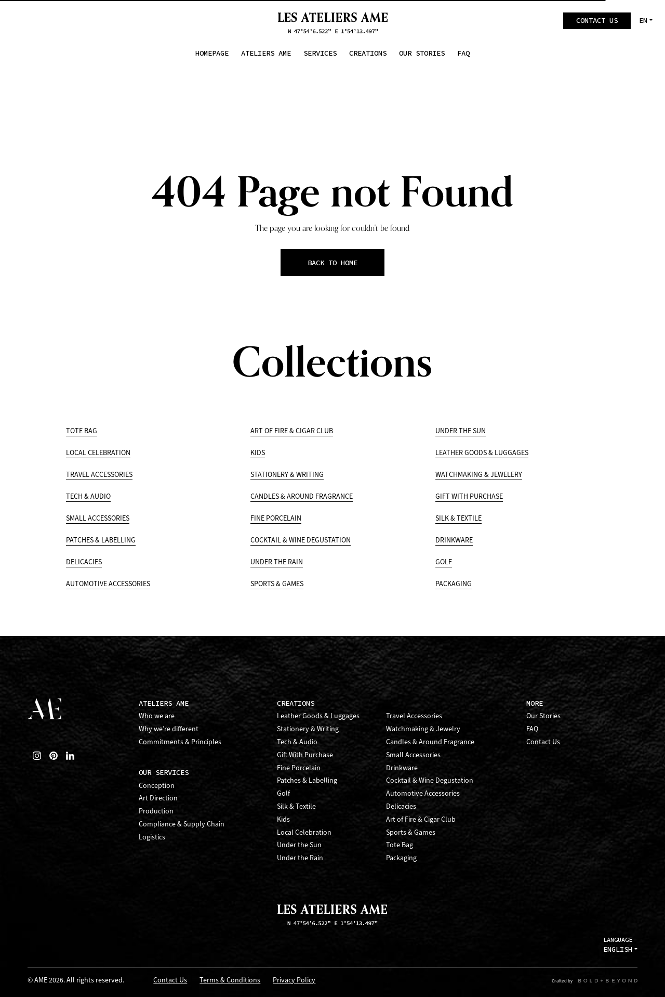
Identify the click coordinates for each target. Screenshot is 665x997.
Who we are (157, 716)
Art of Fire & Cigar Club (291, 431)
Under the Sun (460, 431)
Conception (157, 786)
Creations (295, 703)
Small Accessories (97, 518)
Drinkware (454, 540)
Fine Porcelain (275, 518)
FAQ (532, 729)
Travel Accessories (99, 475)
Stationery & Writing (287, 475)
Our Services (164, 773)
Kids (257, 453)
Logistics (152, 837)
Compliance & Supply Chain (181, 824)
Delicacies (84, 562)
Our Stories (543, 716)
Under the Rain (276, 562)
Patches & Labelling (101, 540)
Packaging (453, 584)
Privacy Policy (294, 980)
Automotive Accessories (108, 584)
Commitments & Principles (180, 742)
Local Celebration (98, 453)
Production (156, 811)
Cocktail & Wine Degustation (300, 540)
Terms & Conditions (230, 980)
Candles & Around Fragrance (301, 496)
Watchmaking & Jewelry (423, 729)
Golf (443, 562)
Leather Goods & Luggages (481, 453)
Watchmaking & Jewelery (478, 475)
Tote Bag (81, 431)
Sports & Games (276, 584)
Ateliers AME (164, 703)
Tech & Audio (88, 496)
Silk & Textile (458, 518)
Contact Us (543, 742)
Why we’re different (168, 729)
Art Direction (158, 798)
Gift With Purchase (469, 496)
